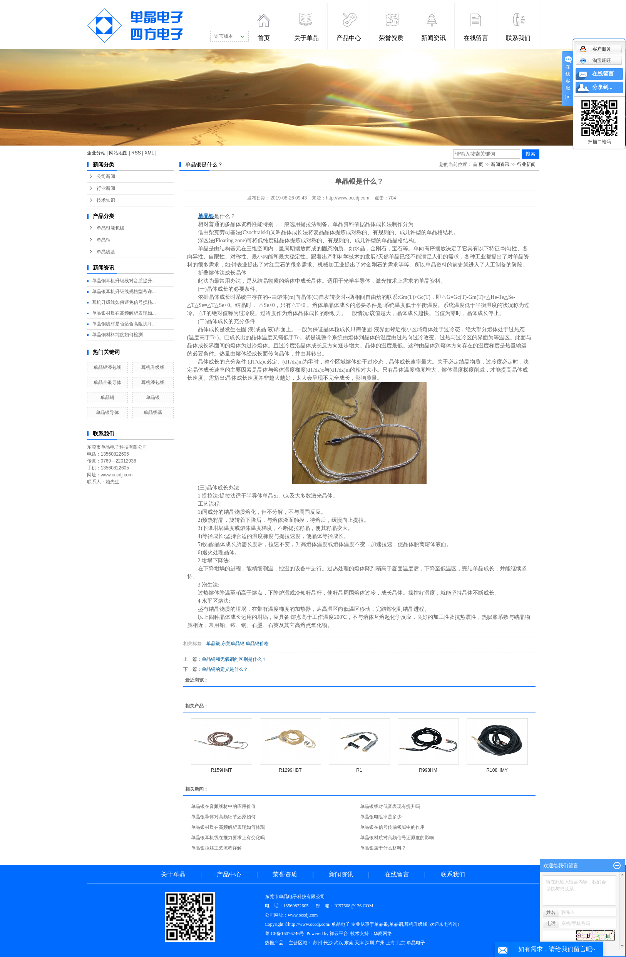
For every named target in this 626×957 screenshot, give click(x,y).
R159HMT (221, 770)
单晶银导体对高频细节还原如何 (223, 817)
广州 (380, 942)
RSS (136, 153)
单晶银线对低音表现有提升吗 (390, 806)
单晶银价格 (257, 643)
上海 (390, 942)
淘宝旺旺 (595, 60)
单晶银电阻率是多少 (381, 817)
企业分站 (96, 153)
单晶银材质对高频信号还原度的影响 (397, 837)
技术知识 (106, 200)
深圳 (369, 942)
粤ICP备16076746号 (285, 933)
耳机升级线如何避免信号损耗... (124, 302)
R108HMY (496, 770)
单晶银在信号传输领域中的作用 (392, 827)
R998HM (428, 770)
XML (149, 153)
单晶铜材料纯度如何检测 (117, 334)
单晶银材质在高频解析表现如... (124, 313)
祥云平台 (339, 933)
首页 (264, 38)
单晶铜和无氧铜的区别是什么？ (234, 659)
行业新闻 (106, 188)
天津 (359, 942)
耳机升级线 (152, 367)
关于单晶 (306, 38)
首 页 (478, 164)
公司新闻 (106, 176)
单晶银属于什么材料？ (383, 848)
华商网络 (382, 933)
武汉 (338, 942)
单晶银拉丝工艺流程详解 (216, 848)
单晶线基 (106, 252)
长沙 (328, 942)
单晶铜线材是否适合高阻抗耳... (124, 324)
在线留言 (476, 38)
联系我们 (518, 38)
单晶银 (153, 397)
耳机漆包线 (152, 382)
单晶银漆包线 (110, 228)
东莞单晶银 (232, 643)
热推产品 (274, 942)
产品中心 (348, 38)
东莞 (348, 942)
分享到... (602, 87)
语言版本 (223, 36)
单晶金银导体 (107, 382)
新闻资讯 (433, 38)
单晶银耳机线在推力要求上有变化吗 (228, 837)
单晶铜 (103, 240)
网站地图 (118, 153)
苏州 (317, 942)
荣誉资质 (391, 38)
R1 (359, 770)
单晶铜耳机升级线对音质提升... (124, 280)
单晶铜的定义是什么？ (225, 669)
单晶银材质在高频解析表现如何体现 (228, 827)
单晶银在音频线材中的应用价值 (223, 806)
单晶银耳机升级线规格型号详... (124, 291)
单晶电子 (416, 942)
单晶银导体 (107, 412)
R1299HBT (290, 770)
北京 (400, 942)
